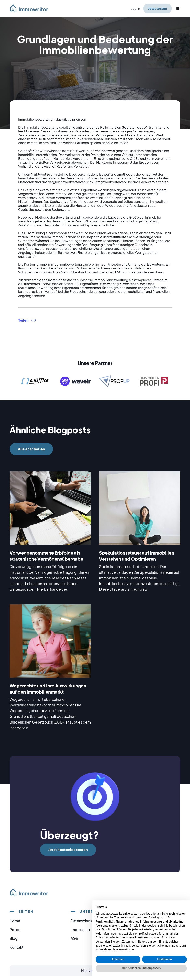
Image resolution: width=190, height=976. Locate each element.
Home (15, 920)
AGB (74, 938)
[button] (176, 8)
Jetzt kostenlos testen (68, 849)
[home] (32, 8)
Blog (14, 938)
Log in (135, 8)
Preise (15, 929)
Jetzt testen (157, 8)
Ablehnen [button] (117, 959)
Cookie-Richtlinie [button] (157, 925)
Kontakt (16, 947)
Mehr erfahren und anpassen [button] (141, 968)
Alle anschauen (31, 449)
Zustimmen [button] (164, 959)
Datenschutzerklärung (89, 920)
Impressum (80, 929)
